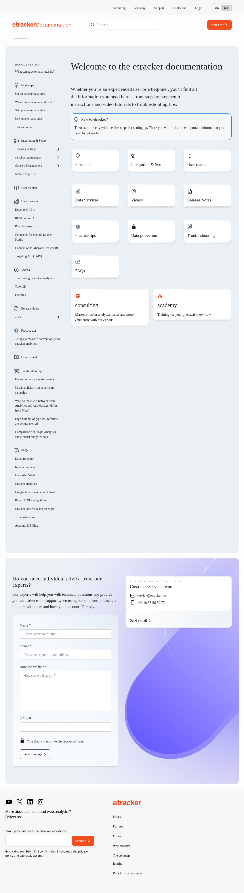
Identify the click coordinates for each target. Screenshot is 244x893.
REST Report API (26, 218)
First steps (27, 85)
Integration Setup (25, 467)
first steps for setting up (130, 128)
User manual (29, 187)
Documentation (20, 38)
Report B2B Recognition (30, 500)
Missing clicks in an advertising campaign (34, 390)
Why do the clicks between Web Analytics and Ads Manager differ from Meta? (36, 405)
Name (25, 625)
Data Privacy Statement (128, 873)
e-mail (25, 646)
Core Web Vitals (25, 475)
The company (122, 855)
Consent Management (37, 166)
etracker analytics (26, 483)
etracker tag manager (37, 157)
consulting (119, 8)
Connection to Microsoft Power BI (36, 248)
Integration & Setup (33, 140)
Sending (80, 841)
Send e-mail (138, 620)
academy (139, 8)
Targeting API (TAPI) (28, 256)
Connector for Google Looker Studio (33, 237)
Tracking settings (37, 149)
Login (198, 8)
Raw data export (25, 226)
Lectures (20, 295)
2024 (37, 317)
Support (159, 8)
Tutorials (20, 286)
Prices (117, 816)
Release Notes (30, 308)
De (217, 7)
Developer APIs (25, 209)
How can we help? (33, 667)
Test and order (24, 127)
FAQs (24, 450)
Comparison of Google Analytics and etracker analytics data (35, 434)
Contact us (179, 8)
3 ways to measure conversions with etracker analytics (37, 341)
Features (118, 826)
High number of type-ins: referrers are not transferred (36, 421)
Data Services (29, 201)
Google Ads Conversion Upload (35, 492)
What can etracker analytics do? (35, 71)
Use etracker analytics (28, 118)
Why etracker (121, 846)
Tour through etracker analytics (34, 278)
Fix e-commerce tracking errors (34, 379)
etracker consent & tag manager (34, 508)
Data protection (24, 458)
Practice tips (28, 330)
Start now (217, 25)
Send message (32, 754)
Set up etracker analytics (30, 93)
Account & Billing (26, 525)
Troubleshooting (31, 371)
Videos (25, 270)
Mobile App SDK (26, 174)
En (226, 7)
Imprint (118, 863)
